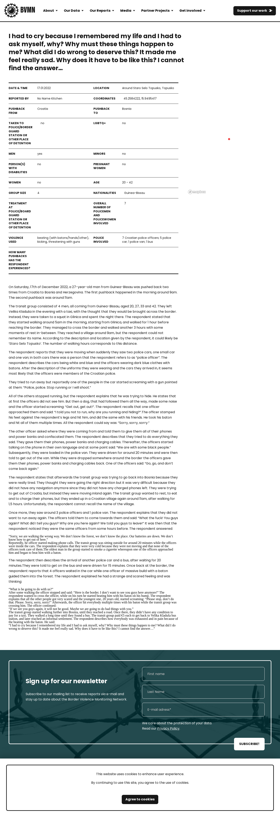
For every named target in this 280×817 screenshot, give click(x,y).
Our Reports (100, 10)
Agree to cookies (140, 799)
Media (125, 10)
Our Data (72, 10)
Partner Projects (155, 10)
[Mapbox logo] (197, 192)
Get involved (190, 10)
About (48, 10)
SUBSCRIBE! (249, 743)
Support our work (252, 10)
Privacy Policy (168, 728)
